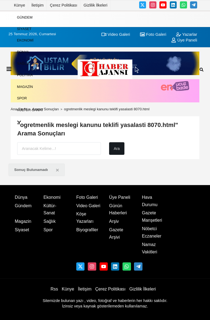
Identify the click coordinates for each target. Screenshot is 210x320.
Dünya (23, 52)
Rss (54, 289)
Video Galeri (88, 205)
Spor (22, 98)
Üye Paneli (119, 197)
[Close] (57, 170)
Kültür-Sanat (30, 110)
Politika (25, 75)
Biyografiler (87, 229)
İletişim (37, 5)
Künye (19, 5)
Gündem (25, 17)
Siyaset (24, 29)
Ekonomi (25, 40)
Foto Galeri (87, 197)
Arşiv (114, 221)
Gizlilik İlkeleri (95, 5)
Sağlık (23, 63)
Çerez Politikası (63, 5)
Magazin (25, 86)
